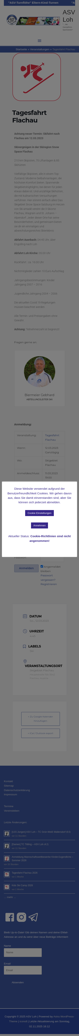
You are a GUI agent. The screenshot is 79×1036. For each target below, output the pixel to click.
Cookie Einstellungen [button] (39, 513)
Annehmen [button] (39, 525)
